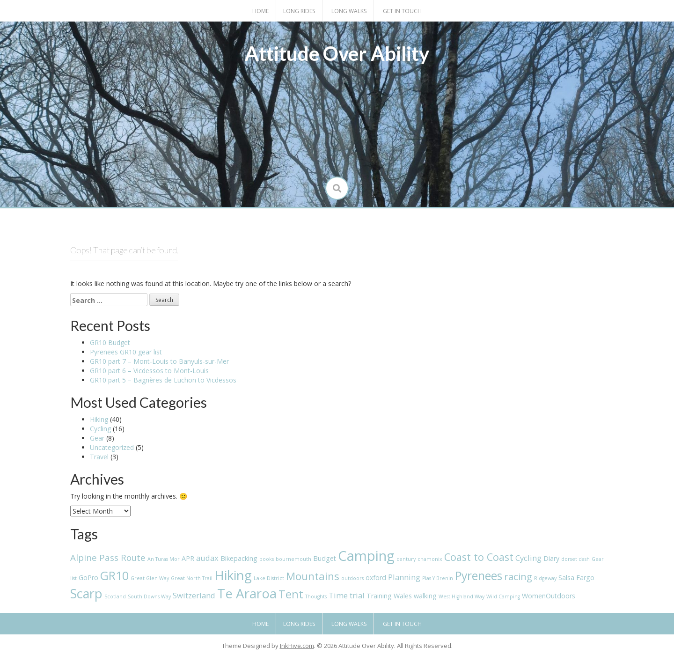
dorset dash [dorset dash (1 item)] (575, 559)
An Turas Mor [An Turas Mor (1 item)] (163, 559)
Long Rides (299, 11)
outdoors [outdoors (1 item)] (352, 578)
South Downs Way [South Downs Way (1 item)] (149, 596)
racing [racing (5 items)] (518, 576)
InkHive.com (297, 645)
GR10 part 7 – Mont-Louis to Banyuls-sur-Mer (159, 361)
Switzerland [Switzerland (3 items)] (194, 595)
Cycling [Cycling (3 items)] (528, 557)
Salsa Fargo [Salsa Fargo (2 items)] (576, 577)
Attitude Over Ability (337, 53)
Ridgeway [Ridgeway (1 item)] (545, 578)
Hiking (99, 419)
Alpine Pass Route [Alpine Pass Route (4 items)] (108, 557)
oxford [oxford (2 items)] (376, 577)
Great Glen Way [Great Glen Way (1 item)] (150, 578)
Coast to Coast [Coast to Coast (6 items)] (478, 557)
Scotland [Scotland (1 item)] (115, 596)
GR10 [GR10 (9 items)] (114, 575)
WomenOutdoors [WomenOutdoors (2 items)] (548, 595)
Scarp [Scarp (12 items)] (86, 593)
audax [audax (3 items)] (207, 557)
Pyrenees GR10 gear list (126, 351)
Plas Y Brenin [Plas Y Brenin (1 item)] (437, 578)
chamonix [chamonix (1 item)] (430, 559)
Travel (99, 456)
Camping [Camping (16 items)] (366, 555)
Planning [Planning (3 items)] (404, 577)
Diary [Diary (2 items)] (551, 558)
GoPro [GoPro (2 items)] (88, 577)
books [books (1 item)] (266, 559)
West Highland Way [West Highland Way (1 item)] (461, 596)
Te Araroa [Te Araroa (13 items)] (247, 593)
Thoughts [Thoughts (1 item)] (316, 596)
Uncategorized (112, 447)
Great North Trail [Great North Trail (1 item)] (191, 578)
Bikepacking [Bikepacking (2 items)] (238, 558)
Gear (97, 438)
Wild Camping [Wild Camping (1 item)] (503, 596)
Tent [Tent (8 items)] (290, 594)
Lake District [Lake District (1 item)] (269, 578)
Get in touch (402, 11)
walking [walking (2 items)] (425, 595)
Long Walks (348, 11)
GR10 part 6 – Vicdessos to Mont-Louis (149, 370)
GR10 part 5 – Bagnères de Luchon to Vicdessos (163, 379)
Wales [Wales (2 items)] (403, 595)
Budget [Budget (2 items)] (324, 558)
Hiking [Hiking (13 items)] (233, 575)
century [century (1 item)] (406, 559)
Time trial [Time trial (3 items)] (347, 595)
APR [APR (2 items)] (188, 558)
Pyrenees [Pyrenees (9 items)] (478, 575)
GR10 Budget (110, 342)
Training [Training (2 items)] (379, 595)
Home (260, 11)
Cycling (100, 428)
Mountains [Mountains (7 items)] (312, 576)
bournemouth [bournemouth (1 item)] (293, 559)
